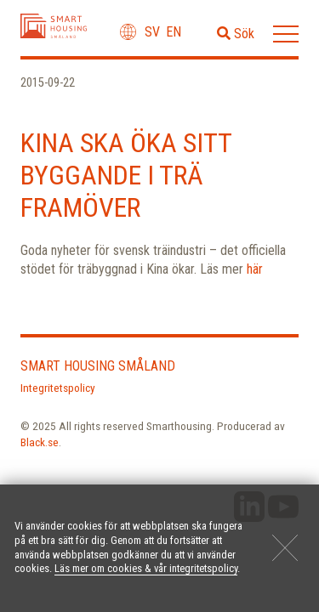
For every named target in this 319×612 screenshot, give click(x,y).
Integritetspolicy (57, 387)
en (173, 32)
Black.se (39, 442)
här (255, 269)
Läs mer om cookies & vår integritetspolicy (145, 568)
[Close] (285, 547)
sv (152, 32)
